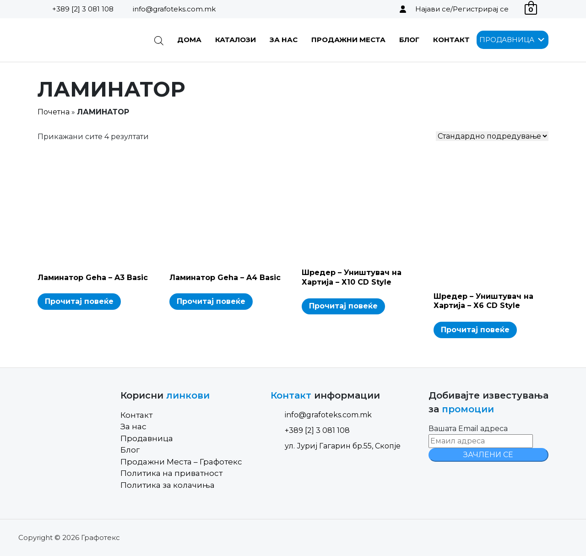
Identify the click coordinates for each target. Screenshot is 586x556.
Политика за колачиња (167, 485)
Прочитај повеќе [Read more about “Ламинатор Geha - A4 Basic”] (211, 301)
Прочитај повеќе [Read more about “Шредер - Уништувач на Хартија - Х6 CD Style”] (475, 329)
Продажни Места (348, 39)
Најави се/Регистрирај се (462, 9)
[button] (506, 40)
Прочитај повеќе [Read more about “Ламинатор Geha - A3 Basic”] (79, 301)
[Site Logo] (84, 40)
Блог (409, 39)
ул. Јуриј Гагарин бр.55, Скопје (336, 446)
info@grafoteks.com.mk (174, 9)
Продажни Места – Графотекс (181, 461)
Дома (189, 39)
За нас (284, 39)
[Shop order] (492, 136)
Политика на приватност (171, 473)
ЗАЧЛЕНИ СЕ (488, 454)
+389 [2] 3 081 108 (83, 9)
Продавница (146, 438)
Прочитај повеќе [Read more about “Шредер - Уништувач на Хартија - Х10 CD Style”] (343, 306)
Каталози (235, 39)
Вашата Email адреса (468, 428)
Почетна (54, 112)
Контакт (451, 39)
